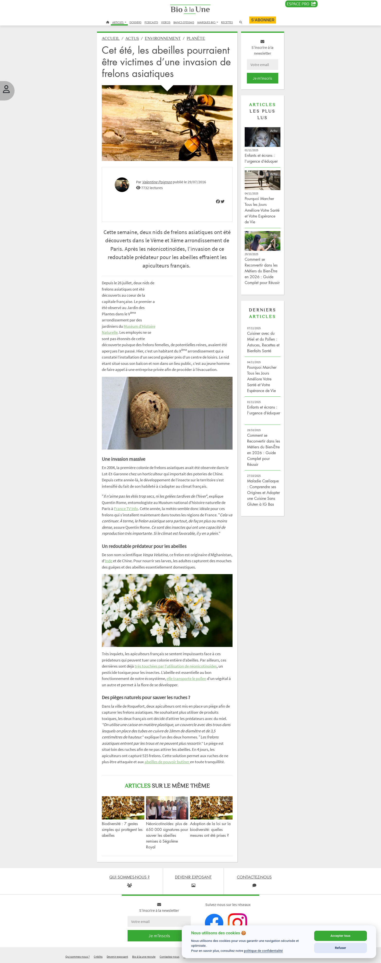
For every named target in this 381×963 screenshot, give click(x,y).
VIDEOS (165, 22)
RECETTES (227, 22)
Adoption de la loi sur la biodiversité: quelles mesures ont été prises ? (210, 829)
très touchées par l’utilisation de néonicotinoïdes (176, 666)
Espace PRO (301, 4)
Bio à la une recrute (144, 956)
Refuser (340, 948)
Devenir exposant (117, 956)
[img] (218, 201)
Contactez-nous (169, 956)
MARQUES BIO (206, 22)
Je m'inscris (262, 78)
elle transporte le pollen (186, 678)
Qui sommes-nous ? (77, 956)
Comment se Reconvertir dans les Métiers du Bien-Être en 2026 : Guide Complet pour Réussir (262, 271)
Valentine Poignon (157, 181)
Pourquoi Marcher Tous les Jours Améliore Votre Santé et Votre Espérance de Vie (262, 210)
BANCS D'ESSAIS (183, 22)
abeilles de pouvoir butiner (167, 761)
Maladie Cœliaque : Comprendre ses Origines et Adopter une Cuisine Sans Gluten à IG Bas (263, 492)
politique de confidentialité (263, 951)
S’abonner (262, 20)
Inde (108, 560)
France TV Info (126, 508)
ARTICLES (118, 22)
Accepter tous (340, 936)
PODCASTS (151, 22)
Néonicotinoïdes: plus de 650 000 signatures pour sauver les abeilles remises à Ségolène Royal (167, 835)
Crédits (98, 956)
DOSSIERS (135, 22)
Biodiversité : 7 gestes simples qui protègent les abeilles (122, 829)
